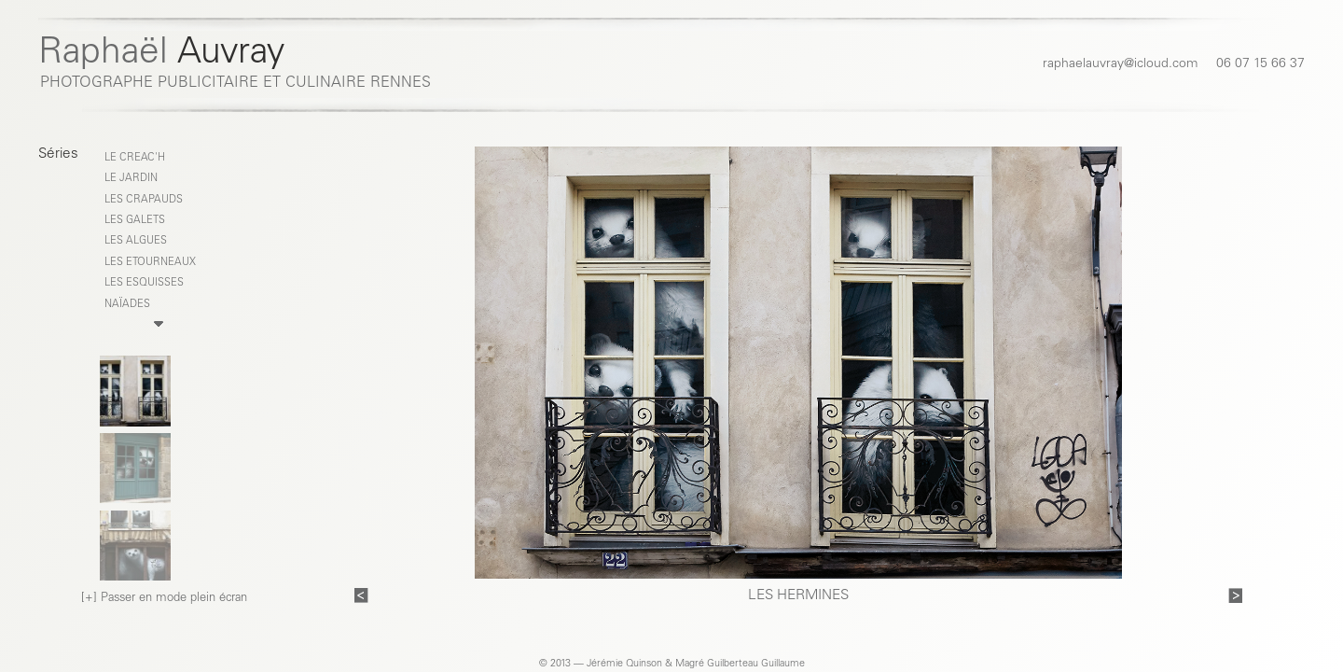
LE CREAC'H (134, 158)
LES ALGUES (135, 241)
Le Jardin (131, 179)
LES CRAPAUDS (143, 200)
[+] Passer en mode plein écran (164, 599)
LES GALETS (134, 221)
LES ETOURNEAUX (150, 263)
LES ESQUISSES (144, 283)
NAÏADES (127, 305)
